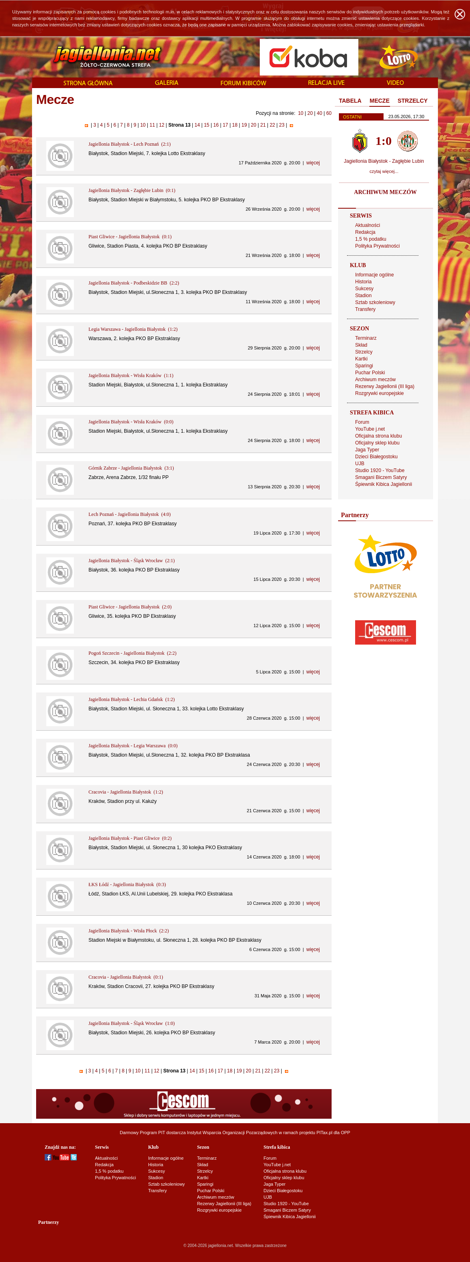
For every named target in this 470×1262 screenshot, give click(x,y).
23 (282, 125)
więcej (313, 163)
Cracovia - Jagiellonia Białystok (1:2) (125, 792)
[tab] (350, 101)
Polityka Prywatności (377, 246)
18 (235, 125)
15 (207, 125)
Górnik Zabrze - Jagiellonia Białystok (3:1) (131, 468)
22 (272, 125)
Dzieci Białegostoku (376, 456)
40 (319, 113)
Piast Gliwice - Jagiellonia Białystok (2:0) (130, 607)
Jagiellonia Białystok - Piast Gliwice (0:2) (130, 838)
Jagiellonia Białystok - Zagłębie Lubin (384, 161)
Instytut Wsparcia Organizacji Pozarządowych (232, 1132)
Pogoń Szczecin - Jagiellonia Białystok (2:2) (132, 653)
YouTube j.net (370, 429)
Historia (363, 282)
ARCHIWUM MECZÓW (385, 192)
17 (225, 125)
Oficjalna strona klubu (378, 436)
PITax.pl (324, 1132)
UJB (359, 463)
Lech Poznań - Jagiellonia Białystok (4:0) (129, 514)
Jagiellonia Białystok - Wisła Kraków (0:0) (130, 422)
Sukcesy (364, 288)
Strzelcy (364, 352)
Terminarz (366, 338)
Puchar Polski (370, 372)
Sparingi (364, 366)
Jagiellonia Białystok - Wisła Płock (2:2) (128, 931)
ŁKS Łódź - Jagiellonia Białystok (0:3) (127, 884)
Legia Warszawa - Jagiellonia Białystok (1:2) (132, 329)
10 (300, 113)
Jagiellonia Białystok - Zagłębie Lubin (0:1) (131, 190)
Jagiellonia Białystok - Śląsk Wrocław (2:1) (131, 560)
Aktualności (367, 225)
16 (216, 125)
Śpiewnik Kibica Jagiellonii (383, 484)
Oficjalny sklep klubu (377, 443)
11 (152, 125)
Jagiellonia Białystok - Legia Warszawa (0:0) (132, 746)
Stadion (363, 295)
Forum (362, 422)
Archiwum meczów (375, 379)
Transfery (365, 309)
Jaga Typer (367, 450)
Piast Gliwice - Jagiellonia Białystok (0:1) (130, 236)
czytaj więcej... (384, 171)
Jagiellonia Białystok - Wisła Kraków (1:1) (130, 375)
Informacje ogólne (374, 275)
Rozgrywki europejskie (379, 393)
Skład (361, 345)
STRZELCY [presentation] (413, 100)
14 (197, 125)
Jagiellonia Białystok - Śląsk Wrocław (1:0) (131, 1023)
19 (244, 125)
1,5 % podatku (370, 239)
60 (329, 113)
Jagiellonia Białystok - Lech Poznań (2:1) (129, 144)
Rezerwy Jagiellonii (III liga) (384, 386)
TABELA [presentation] (350, 100)
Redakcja (365, 232)
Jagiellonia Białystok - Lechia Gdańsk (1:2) (131, 699)
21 (263, 125)
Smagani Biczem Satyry (381, 477)
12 (161, 125)
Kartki (361, 359)
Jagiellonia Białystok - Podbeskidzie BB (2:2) (133, 283)
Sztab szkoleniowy (375, 302)
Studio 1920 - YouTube (380, 470)
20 (310, 113)
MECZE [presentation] (380, 100)
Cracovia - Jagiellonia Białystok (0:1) (125, 977)
